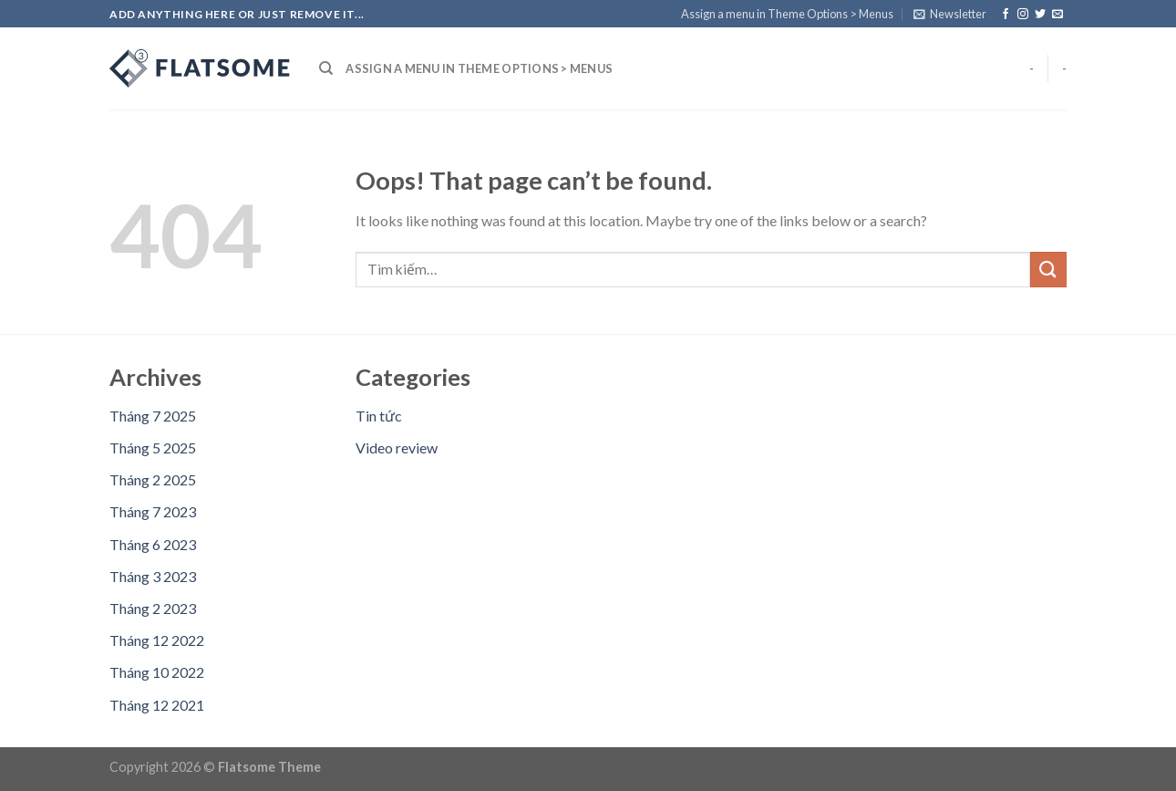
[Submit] (1048, 269)
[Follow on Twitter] (1040, 14)
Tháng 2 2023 (152, 608)
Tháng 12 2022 (156, 640)
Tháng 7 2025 (152, 415)
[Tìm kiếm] (326, 68)
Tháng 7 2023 (152, 511)
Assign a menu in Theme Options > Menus (787, 13)
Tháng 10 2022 (156, 672)
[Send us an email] (1057, 14)
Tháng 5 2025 (152, 447)
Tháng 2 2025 (152, 479)
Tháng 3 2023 (152, 576)
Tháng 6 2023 (152, 544)
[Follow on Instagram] (1022, 14)
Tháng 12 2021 (156, 704)
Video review (397, 447)
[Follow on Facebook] (1005, 14)
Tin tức (379, 415)
